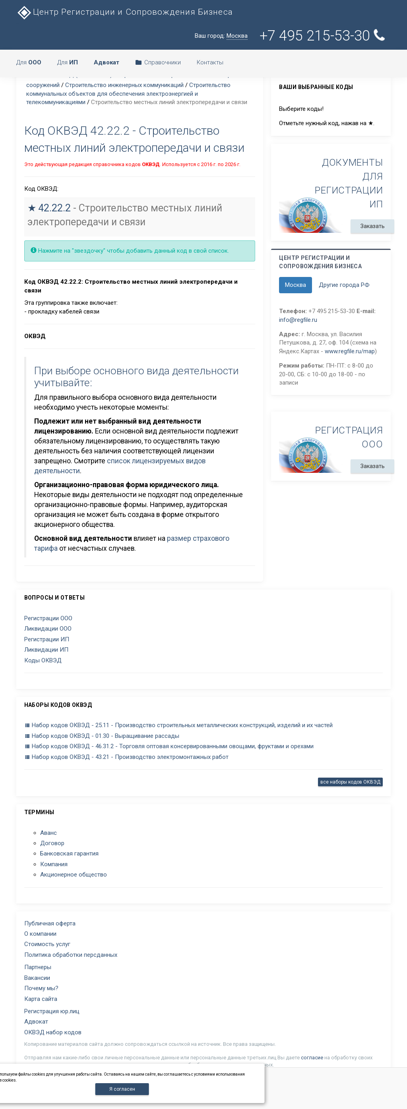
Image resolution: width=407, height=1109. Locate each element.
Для (28, 62)
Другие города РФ (344, 284)
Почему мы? (41, 988)
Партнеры (37, 967)
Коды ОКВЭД (43, 660)
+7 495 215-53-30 (324, 35)
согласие (312, 1058)
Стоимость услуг (47, 944)
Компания (54, 864)
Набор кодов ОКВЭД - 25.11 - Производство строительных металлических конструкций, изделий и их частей (178, 725)
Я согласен (122, 1089)
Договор (52, 843)
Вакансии (37, 977)
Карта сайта (40, 999)
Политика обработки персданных (70, 954)
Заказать (372, 226)
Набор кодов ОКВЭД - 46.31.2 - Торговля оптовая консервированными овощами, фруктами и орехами (169, 746)
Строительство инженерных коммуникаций (124, 85)
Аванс (48, 832)
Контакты (210, 62)
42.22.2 (54, 208)
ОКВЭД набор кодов (52, 1032)
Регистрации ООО (48, 618)
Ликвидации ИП (46, 649)
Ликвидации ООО (48, 628)
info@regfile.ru (298, 319)
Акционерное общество (73, 874)
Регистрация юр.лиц (51, 1011)
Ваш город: (221, 36)
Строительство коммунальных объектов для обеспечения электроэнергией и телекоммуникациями (128, 93)
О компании (40, 933)
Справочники (158, 62)
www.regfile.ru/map (350, 351)
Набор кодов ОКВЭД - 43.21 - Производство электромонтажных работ (126, 757)
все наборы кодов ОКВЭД (350, 782)
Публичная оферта (50, 923)
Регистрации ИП (46, 639)
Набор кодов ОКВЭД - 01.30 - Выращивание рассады (101, 735)
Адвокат (36, 1021)
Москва (295, 284)
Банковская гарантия (69, 853)
